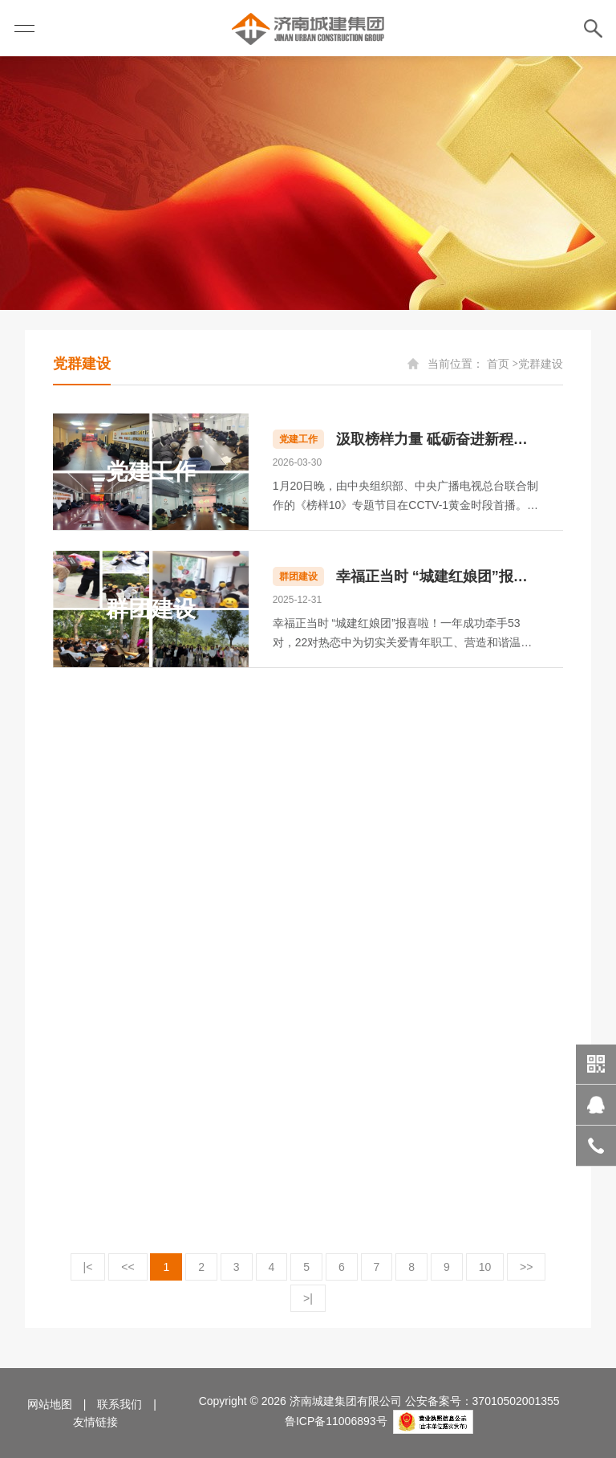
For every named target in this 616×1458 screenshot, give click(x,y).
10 (485, 1266)
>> (526, 1266)
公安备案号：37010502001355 (482, 1401)
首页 (498, 363)
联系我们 (119, 1404)
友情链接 (95, 1421)
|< (88, 1266)
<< (127, 1266)
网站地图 (49, 1404)
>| (308, 1298)
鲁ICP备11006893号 (336, 1421)
